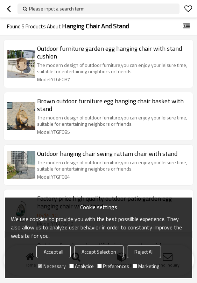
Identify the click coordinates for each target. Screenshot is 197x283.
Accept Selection (99, 251)
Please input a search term (57, 8)
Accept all (53, 251)
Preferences (113, 266)
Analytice (81, 266)
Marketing (146, 266)
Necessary (52, 266)
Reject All (144, 251)
